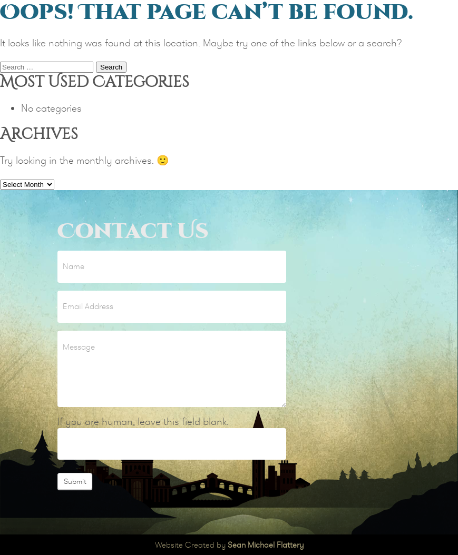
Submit (75, 481)
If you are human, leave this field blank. (143, 421)
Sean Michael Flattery (266, 545)
